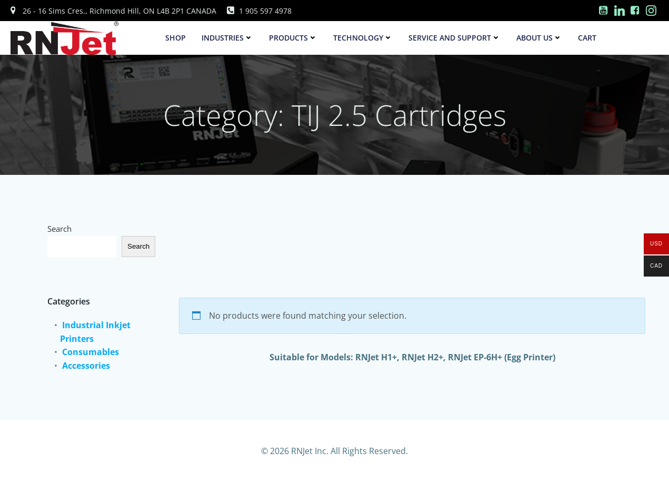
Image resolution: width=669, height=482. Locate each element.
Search (59, 228)
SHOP (175, 38)
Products (293, 38)
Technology (363, 38)
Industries (227, 38)
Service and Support (454, 38)
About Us (539, 38)
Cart (587, 38)
